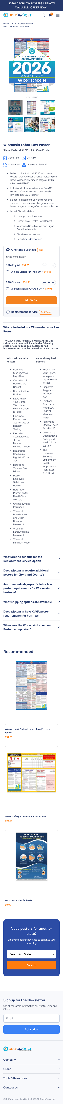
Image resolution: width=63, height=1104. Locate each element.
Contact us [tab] (10, 1087)
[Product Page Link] (31, 692)
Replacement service (31, 312)
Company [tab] (9, 1059)
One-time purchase (28, 250)
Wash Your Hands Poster (19, 900)
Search (31, 965)
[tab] (31, 559)
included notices (33, 239)
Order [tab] (7, 1069)
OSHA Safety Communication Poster (26, 816)
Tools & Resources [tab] (15, 1078)
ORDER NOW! (39, 7)
